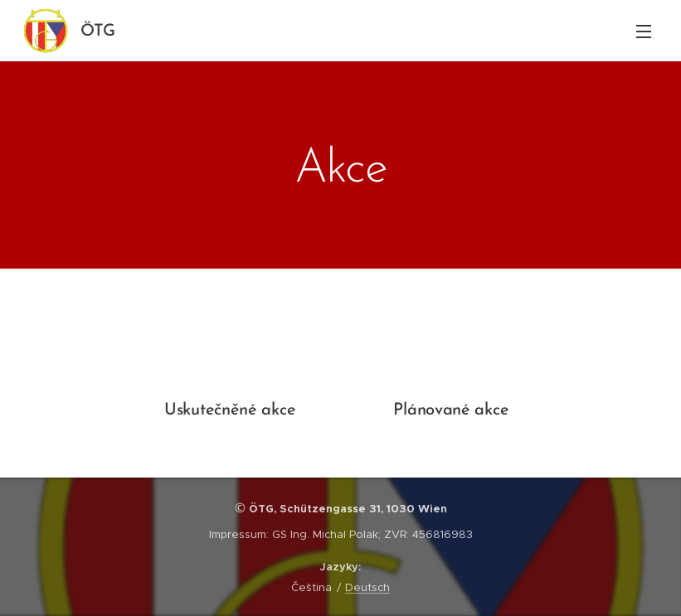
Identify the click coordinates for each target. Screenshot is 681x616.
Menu (643, 31)
